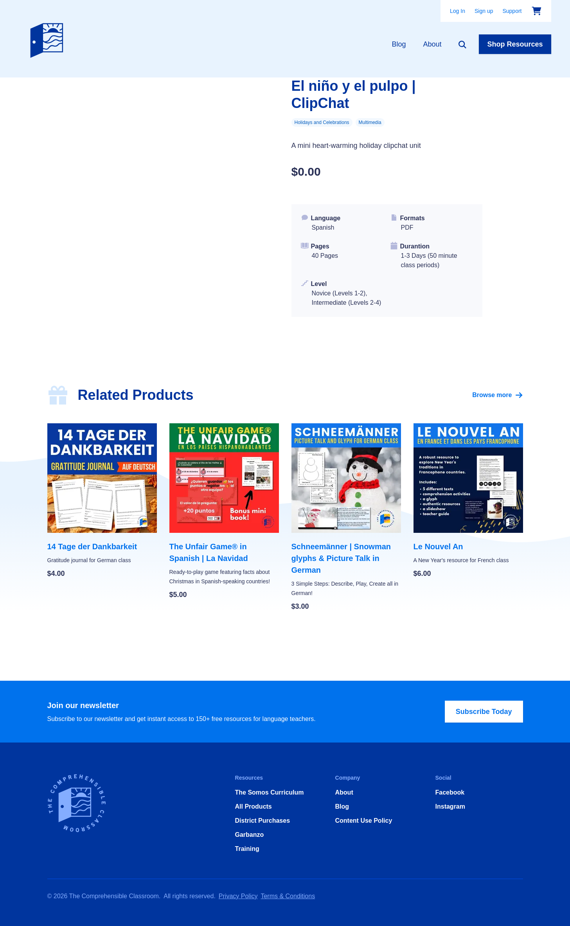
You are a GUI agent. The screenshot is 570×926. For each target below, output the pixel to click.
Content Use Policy (363, 820)
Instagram (450, 806)
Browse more (497, 395)
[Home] (48, 38)
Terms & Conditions (288, 896)
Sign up (484, 11)
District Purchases (262, 820)
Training (247, 848)
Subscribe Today (484, 712)
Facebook (450, 792)
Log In (457, 11)
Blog (399, 44)
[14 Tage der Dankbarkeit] (102, 501)
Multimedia (370, 122)
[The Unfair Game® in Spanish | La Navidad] (224, 511)
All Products (253, 806)
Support (511, 11)
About (432, 44)
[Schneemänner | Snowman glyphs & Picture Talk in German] (346, 517)
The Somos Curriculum (269, 792)
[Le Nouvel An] (468, 501)
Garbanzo (249, 834)
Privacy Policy (238, 896)
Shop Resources (515, 44)
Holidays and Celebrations (322, 122)
